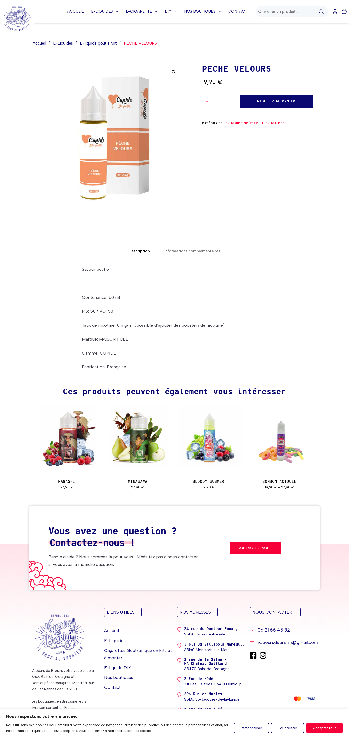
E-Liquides (105, 11)
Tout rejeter (287, 728)
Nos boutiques (202, 11)
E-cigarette (142, 11)
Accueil (75, 11)
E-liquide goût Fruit (98, 43)
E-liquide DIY (117, 667)
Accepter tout (324, 728)
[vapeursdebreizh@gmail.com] (283, 643)
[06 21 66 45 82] (283, 631)
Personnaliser (251, 728)
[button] (230, 101)
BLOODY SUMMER (208, 481)
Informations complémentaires (192, 251)
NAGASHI (66, 481)
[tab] (139, 251)
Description (139, 251)
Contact (237, 11)
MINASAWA (137, 481)
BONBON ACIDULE (279, 481)
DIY (171, 11)
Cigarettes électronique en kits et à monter (138, 654)
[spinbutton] (219, 101)
